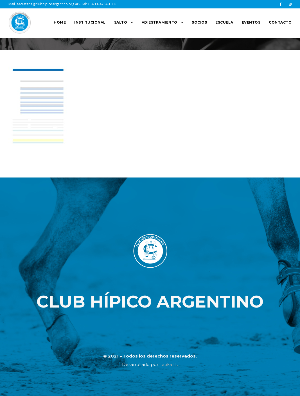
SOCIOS (199, 22)
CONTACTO (280, 22)
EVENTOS (251, 22)
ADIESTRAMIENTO (159, 22)
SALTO (120, 22)
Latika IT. (168, 364)
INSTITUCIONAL (90, 22)
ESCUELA (224, 22)
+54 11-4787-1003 (102, 4)
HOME (60, 22)
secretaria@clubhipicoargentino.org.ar (47, 4)
